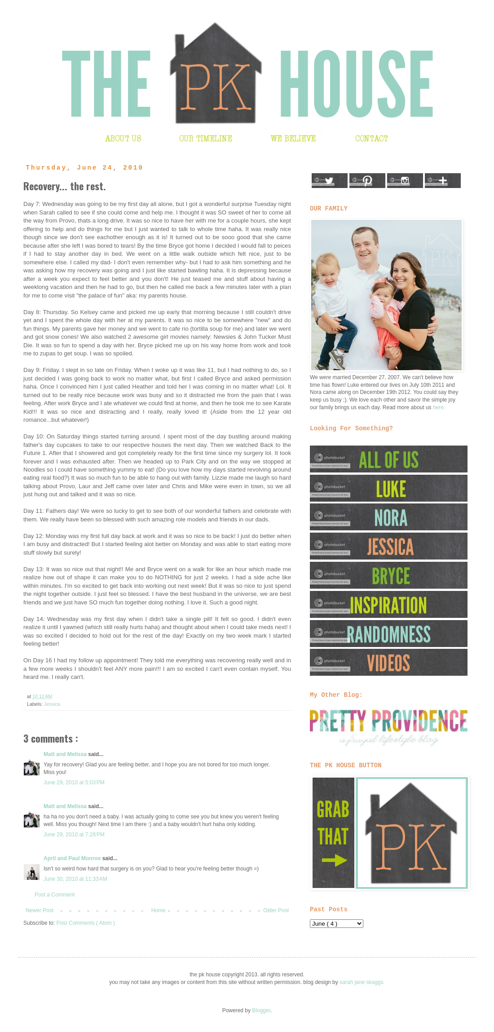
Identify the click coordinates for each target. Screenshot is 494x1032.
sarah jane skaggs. (362, 982)
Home (158, 910)
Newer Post (39, 910)
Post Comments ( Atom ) (85, 923)
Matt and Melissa (66, 754)
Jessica (52, 704)
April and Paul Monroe (73, 858)
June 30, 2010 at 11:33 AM (75, 879)
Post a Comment (55, 895)
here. (439, 407)
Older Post (276, 910)
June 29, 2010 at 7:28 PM (74, 834)
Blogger (261, 1010)
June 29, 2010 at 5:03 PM (74, 782)
